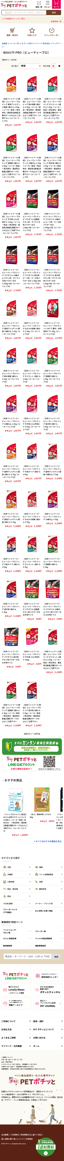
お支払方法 (16, 1029)
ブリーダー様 (49, 931)
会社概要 (5, 1134)
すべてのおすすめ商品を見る (48, 841)
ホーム (48, 1045)
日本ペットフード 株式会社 (39, 43)
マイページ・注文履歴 (16, 1045)
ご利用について (16, 1021)
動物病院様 (17, 945)
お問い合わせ (48, 1037)
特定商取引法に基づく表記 (31, 1134)
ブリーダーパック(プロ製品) (17, 910)
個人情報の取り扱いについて (12, 1139)
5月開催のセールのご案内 (15, 18)
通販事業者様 (49, 945)
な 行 (24, 43)
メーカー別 (14, 43)
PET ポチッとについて (48, 1029)
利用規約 (29, 1139)
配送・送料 (48, 1021)
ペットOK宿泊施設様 (49, 938)
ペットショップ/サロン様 (17, 931)
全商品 (4, 43)
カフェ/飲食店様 (17, 938)
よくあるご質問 (16, 1037)
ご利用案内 (14, 1134)
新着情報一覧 (56, 21)
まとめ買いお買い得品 (49, 910)
